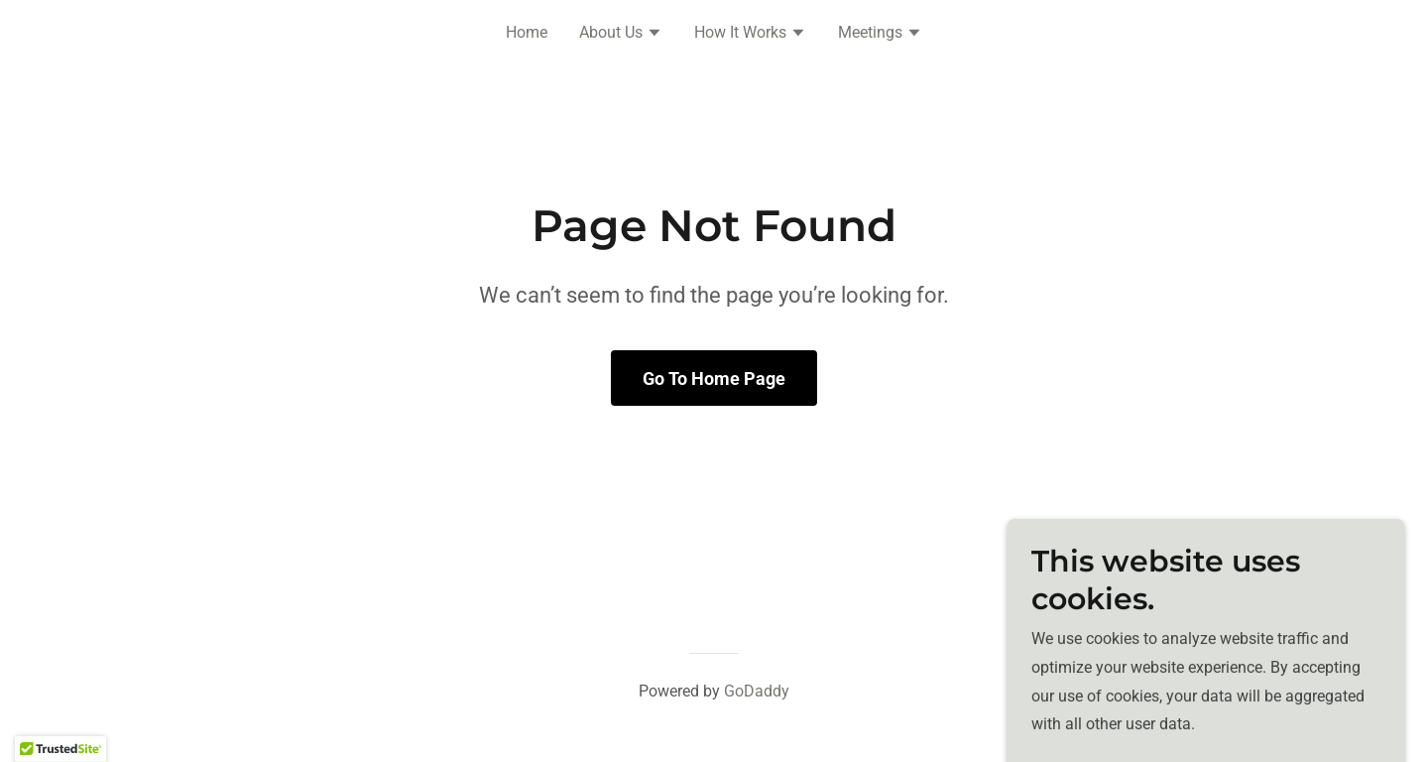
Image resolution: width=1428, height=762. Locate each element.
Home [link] (526, 32)
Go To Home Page (714, 378)
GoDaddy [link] (756, 691)
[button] (620, 35)
